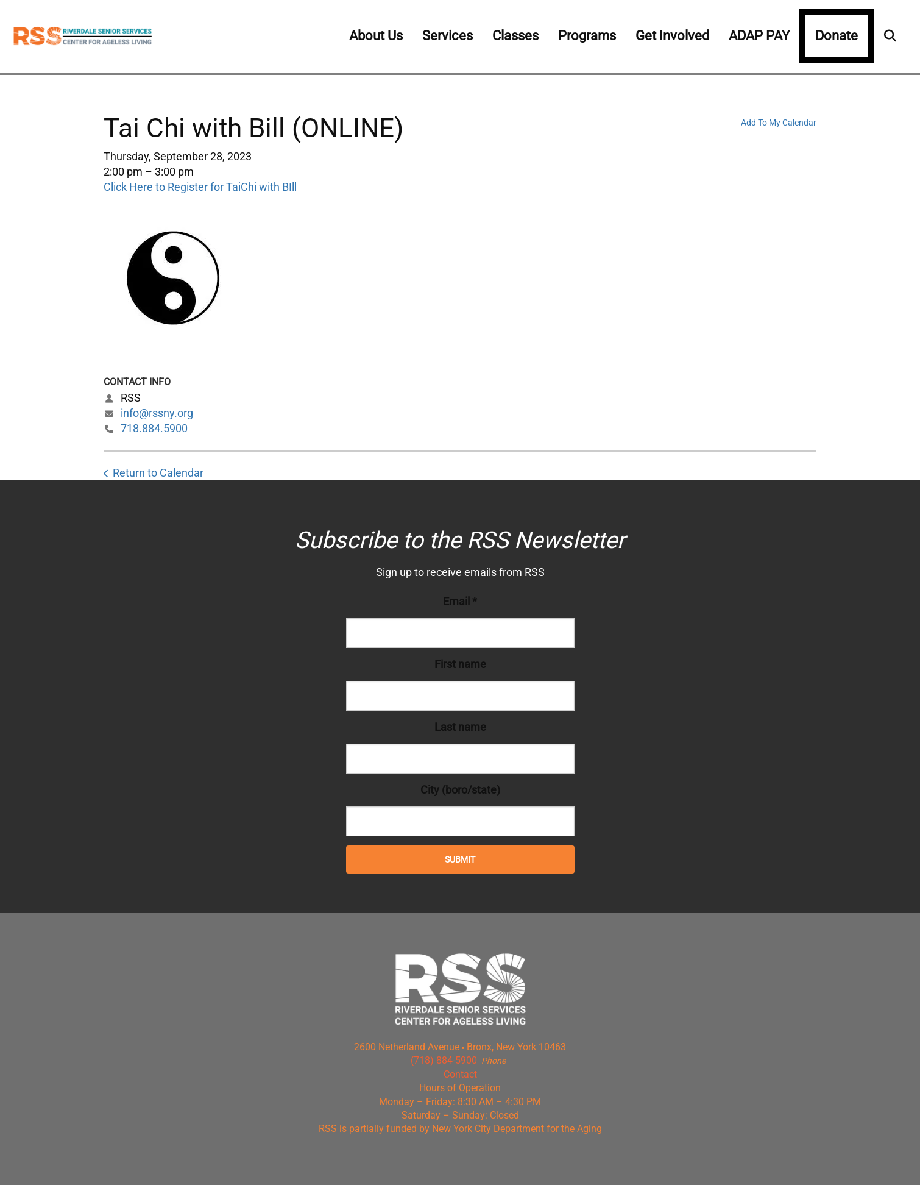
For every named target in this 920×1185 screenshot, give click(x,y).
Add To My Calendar (778, 122)
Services (447, 35)
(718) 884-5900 (444, 1060)
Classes (515, 35)
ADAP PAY (759, 35)
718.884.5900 (154, 428)
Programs (587, 35)
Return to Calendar (158, 472)
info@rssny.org (157, 413)
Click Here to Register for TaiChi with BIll (200, 186)
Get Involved (672, 35)
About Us (376, 35)
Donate (836, 35)
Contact (460, 1074)
